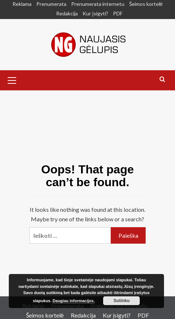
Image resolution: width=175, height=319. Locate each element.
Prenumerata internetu (97, 4)
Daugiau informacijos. (73, 301)
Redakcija (67, 13)
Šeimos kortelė (146, 4)
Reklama (22, 4)
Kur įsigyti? (95, 13)
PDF (118, 13)
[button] (12, 79)
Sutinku (121, 300)
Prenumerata (51, 4)
